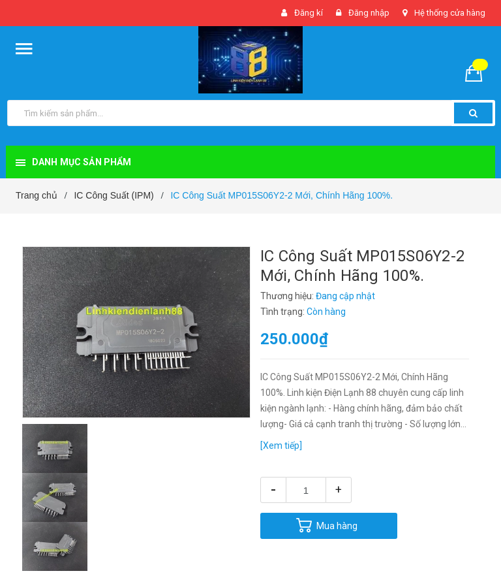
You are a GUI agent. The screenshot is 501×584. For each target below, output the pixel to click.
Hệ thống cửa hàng (449, 13)
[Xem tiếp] (281, 445)
